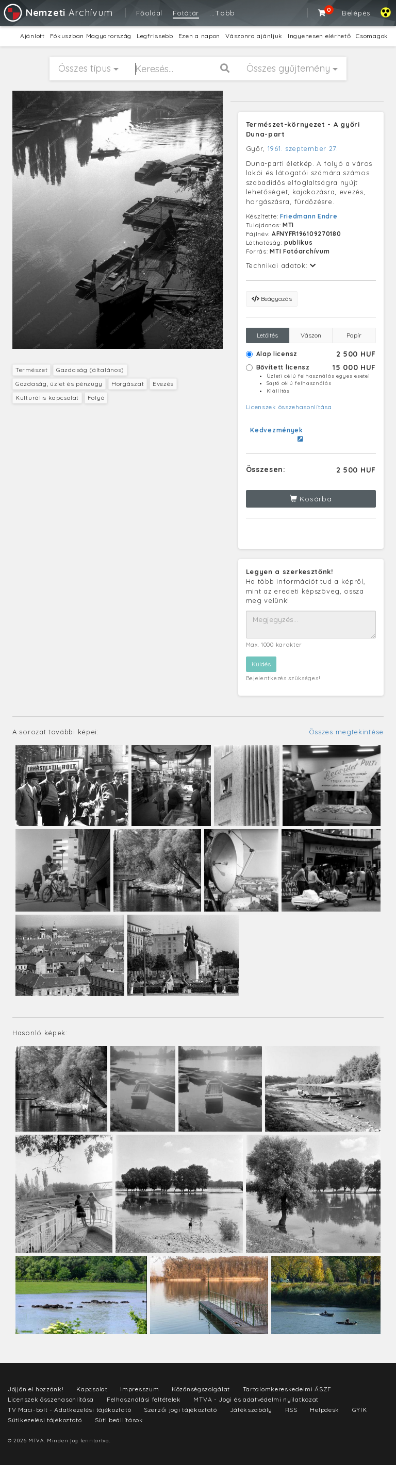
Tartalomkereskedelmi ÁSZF (287, 1389)
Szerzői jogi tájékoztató (180, 1409)
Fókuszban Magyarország (90, 36)
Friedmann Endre (309, 216)
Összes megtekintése (346, 732)
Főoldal (149, 13)
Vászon (311, 335)
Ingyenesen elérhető (319, 36)
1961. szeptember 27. (303, 148)
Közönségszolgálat (201, 1389)
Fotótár (186, 13)
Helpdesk (324, 1409)
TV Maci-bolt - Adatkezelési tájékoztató (69, 1409)
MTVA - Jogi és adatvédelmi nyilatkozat (256, 1399)
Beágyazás (272, 298)
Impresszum (139, 1389)
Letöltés (267, 335)
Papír (353, 335)
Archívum (57, 12)
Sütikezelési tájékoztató (45, 1420)
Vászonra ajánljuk (254, 36)
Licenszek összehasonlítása (289, 407)
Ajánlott (32, 36)
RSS (291, 1409)
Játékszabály (251, 1409)
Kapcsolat (91, 1389)
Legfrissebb (155, 36)
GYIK (359, 1409)
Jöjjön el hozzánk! (36, 1389)
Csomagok (372, 36)
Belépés (356, 13)
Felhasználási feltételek (144, 1399)
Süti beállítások (119, 1420)
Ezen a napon (199, 36)
